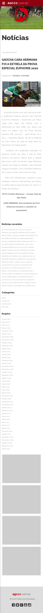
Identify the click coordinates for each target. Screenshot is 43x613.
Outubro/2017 (7, 407)
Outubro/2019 (7, 343)
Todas (4, 298)
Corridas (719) (6, 304)
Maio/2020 (6, 322)
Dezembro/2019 (7, 337)
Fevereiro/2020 (7, 331)
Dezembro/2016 (7, 437)
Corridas (25, 76)
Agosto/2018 (6, 378)
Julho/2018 (6, 381)
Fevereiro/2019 (7, 360)
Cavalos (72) (6, 301)
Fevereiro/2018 (7, 396)
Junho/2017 (6, 419)
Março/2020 (6, 328)
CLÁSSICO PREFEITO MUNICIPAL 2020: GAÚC (17, 244)
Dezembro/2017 (7, 402)
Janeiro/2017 (6, 434)
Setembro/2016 (7, 446)
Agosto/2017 (6, 413)
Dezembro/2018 (7, 366)
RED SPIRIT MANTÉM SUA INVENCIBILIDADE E (18, 238)
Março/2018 (6, 393)
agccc (21, 594)
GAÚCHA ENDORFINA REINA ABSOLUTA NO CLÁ (19, 241)
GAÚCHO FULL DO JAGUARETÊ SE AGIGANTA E (18, 280)
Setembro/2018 (7, 375)
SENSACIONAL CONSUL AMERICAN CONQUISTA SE (20, 235)
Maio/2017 (5, 422)
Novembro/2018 (8, 369)
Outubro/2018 (7, 372)
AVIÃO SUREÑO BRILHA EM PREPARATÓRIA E (17, 277)
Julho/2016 (6, 449)
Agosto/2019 (6, 349)
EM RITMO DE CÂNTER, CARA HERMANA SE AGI (18, 256)
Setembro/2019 (7, 346)
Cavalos (16, 76)
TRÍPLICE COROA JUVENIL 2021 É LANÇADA (17, 262)
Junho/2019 (6, 354)
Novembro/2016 (7, 440)
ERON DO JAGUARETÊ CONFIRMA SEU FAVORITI (18, 232)
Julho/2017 (6, 416)
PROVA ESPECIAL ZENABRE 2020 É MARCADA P (19, 285)
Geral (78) (5, 307)
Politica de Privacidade (26, 599)
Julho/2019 (6, 351)
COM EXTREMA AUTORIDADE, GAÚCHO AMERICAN (19, 274)
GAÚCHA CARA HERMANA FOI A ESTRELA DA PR (19, 283)
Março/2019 (6, 357)
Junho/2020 (6, 319)
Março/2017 (6, 428)
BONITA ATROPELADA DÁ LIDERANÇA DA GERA (18, 250)
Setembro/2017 (7, 410)
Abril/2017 (5, 425)
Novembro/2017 (7, 404)
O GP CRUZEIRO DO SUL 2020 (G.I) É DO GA (17, 230)
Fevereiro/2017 (7, 431)
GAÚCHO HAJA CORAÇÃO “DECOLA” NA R (16, 268)
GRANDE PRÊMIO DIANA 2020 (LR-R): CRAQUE (18, 247)
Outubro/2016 (7, 443)
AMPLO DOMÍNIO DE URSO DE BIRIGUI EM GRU (18, 253)
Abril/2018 (6, 390)
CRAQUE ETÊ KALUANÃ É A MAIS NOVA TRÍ (17, 265)
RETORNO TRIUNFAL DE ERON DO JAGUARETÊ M (19, 259)
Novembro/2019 (7, 340)
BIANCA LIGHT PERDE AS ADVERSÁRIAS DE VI (18, 271)
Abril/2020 (6, 325)
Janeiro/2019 (6, 363)
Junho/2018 (6, 384)
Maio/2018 (5, 387)
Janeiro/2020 (6, 334)
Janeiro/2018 (6, 399)
